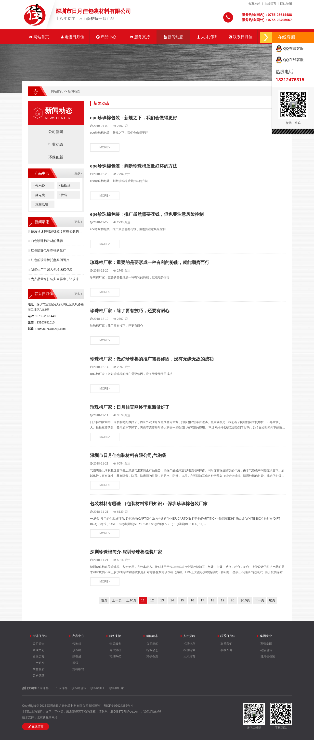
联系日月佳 (240, 37)
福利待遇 (189, 650)
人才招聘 (207, 37)
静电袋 (39, 195)
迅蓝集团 (266, 643)
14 (172, 600)
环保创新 (55, 157)
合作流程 (115, 650)
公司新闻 (55, 132)
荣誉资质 (38, 669)
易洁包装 (266, 650)
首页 (104, 600)
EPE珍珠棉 (60, 688)
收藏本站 (254, 3)
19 (222, 600)
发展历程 (38, 656)
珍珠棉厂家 (116, 688)
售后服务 (115, 643)
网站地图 (286, 3)
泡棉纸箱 (40, 204)
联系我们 (226, 643)
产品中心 (106, 37)
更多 (77, 173)
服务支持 (140, 37)
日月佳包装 (267, 656)
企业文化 (38, 650)
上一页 (117, 600)
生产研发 (38, 663)
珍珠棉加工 (97, 688)
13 (162, 600)
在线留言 (270, 3)
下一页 (259, 600)
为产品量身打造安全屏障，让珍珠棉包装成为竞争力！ (57, 279)
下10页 (245, 600)
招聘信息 (189, 643)
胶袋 (63, 195)
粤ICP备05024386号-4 (118, 705)
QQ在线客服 (290, 48)
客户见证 (38, 675)
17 (202, 600)
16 (192, 600)
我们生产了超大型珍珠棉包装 (51, 269)
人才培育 (189, 656)
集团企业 (266, 636)
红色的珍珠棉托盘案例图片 (50, 260)
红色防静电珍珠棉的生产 (48, 250)
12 (152, 600)
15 (182, 600)
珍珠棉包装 (78, 688)
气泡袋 (39, 185)
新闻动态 (173, 37)
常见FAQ (115, 656)
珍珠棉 (64, 185)
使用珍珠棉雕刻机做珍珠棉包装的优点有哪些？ (57, 231)
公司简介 (38, 643)
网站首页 (39, 37)
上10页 (131, 600)
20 (232, 600)
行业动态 (55, 144)
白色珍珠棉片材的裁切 (47, 241)
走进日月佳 (72, 37)
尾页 (272, 600)
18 (212, 600)
